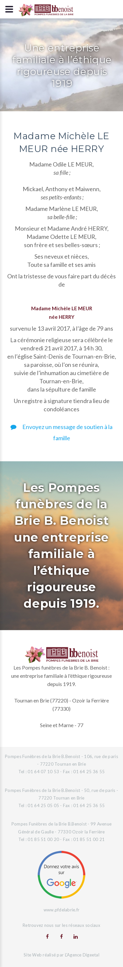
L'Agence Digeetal (82, 954)
